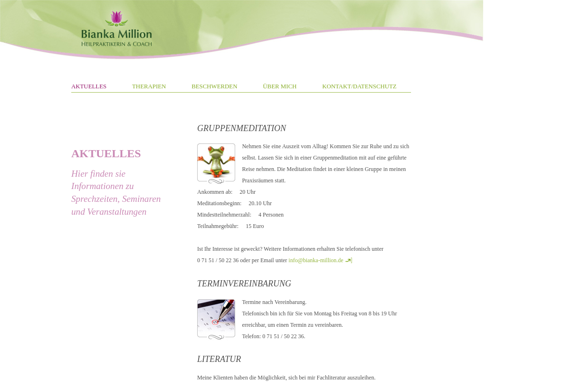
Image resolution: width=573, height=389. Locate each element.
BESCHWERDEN (214, 86)
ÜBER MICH (279, 86)
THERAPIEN (149, 86)
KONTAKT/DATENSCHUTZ (359, 86)
